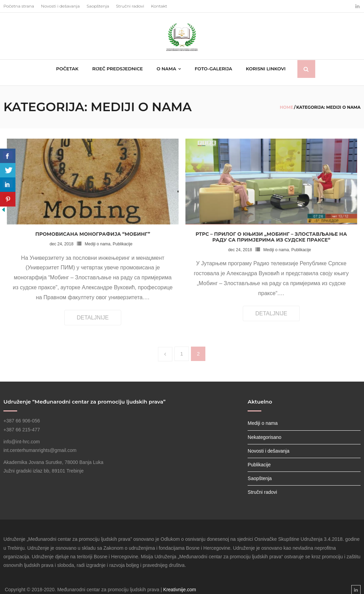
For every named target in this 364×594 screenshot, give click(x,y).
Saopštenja (98, 6)
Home (286, 100)
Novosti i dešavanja (60, 6)
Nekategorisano (264, 430)
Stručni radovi (130, 6)
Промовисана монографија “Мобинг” (92, 227)
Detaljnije (93, 310)
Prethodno (165, 347)
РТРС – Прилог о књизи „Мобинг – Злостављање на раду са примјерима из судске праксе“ (271, 230)
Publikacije (122, 236)
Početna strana (18, 6)
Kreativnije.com (179, 582)
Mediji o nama (98, 236)
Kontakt (159, 6)
